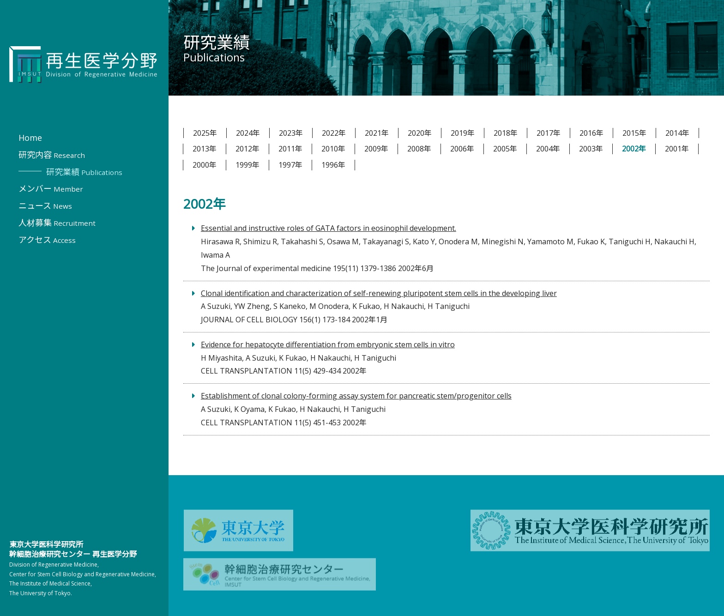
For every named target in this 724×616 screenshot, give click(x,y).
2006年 (462, 149)
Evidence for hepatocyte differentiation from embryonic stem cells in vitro (328, 344)
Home (30, 137)
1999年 (247, 165)
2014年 (677, 133)
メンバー (50, 188)
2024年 (248, 133)
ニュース (45, 205)
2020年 (420, 133)
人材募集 (57, 222)
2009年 (376, 149)
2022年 (334, 133)
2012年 (247, 149)
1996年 (333, 165)
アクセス (47, 239)
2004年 (548, 149)
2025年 (205, 133)
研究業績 (84, 171)
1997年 (290, 165)
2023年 (291, 133)
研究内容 (51, 154)
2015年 (634, 133)
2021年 (377, 133)
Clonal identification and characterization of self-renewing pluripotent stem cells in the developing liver (379, 293)
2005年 (505, 149)
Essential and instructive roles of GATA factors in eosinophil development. (328, 228)
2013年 (205, 149)
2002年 (634, 149)
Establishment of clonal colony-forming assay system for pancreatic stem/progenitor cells (356, 396)
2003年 (591, 149)
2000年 (205, 165)
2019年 (463, 133)
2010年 (333, 149)
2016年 (591, 133)
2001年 (677, 149)
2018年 (506, 133)
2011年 (290, 149)
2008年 (419, 149)
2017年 (549, 133)
